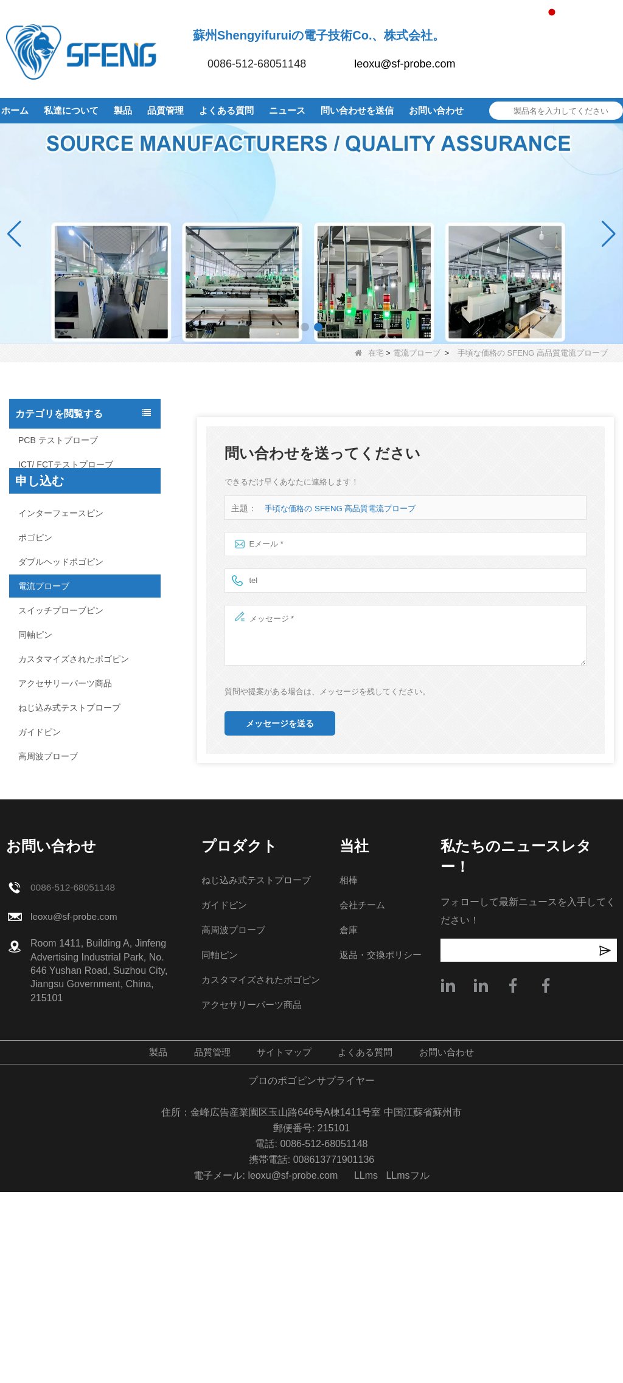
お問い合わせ (436, 110)
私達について (71, 110)
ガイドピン (39, 732)
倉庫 (348, 1121)
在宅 (369, 352)
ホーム (15, 110)
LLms (366, 1366)
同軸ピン (35, 635)
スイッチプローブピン (60, 610)
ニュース (287, 110)
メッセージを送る (280, 723)
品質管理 (165, 110)
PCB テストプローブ (58, 440)
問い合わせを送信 (357, 110)
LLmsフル (407, 1366)
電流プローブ (416, 352)
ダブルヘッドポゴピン (60, 562)
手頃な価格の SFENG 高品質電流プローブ (340, 508)
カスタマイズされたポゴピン (73, 659)
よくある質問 (226, 110)
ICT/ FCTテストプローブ (65, 464)
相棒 (348, 1071)
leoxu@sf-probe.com (404, 64)
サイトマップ (282, 1243)
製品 (123, 110)
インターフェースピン (60, 513)
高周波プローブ (48, 756)
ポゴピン (35, 537)
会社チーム (362, 1096)
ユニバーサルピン (52, 489)
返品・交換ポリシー (382, 1145)
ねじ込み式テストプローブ (69, 707)
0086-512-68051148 (256, 64)
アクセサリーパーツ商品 (65, 683)
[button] (305, 327)
